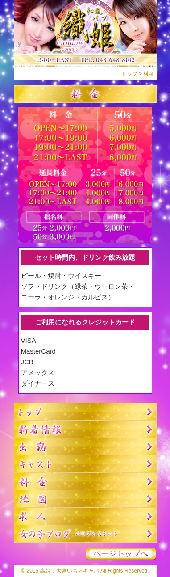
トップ (129, 74)
